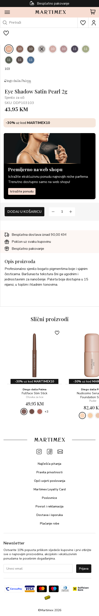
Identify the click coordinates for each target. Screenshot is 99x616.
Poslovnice (49, 498)
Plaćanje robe (49, 523)
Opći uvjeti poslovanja (49, 481)
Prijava (83, 569)
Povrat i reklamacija (49, 506)
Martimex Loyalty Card (50, 489)
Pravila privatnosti (49, 472)
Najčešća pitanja (49, 464)
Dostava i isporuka (49, 515)
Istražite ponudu (22, 191)
